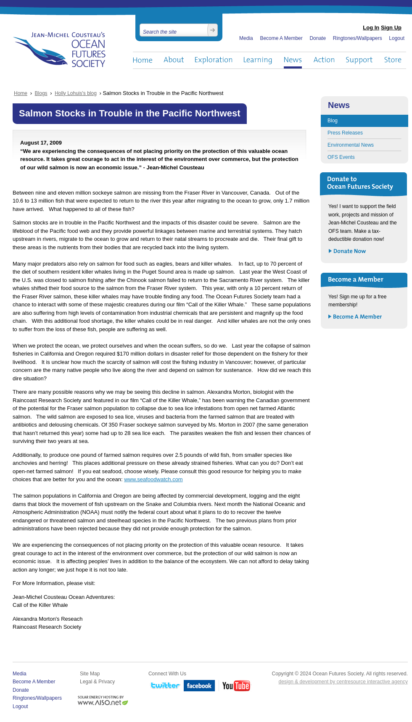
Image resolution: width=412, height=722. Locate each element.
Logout (396, 38)
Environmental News (350, 145)
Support (359, 60)
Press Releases (345, 133)
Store (393, 60)
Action (323, 60)
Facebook (199, 686)
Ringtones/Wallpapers (357, 38)
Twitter (164, 686)
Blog (332, 121)
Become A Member (281, 38)
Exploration (213, 60)
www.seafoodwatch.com (153, 479)
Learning (258, 60)
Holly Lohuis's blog (76, 93)
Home (142, 60)
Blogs (41, 93)
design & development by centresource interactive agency (343, 682)
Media (246, 38)
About (174, 60)
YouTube (235, 686)
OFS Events (341, 157)
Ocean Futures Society (59, 50)
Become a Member (355, 317)
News (293, 60)
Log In (371, 27)
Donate (317, 38)
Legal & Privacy (97, 682)
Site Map (90, 674)
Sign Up (391, 27)
